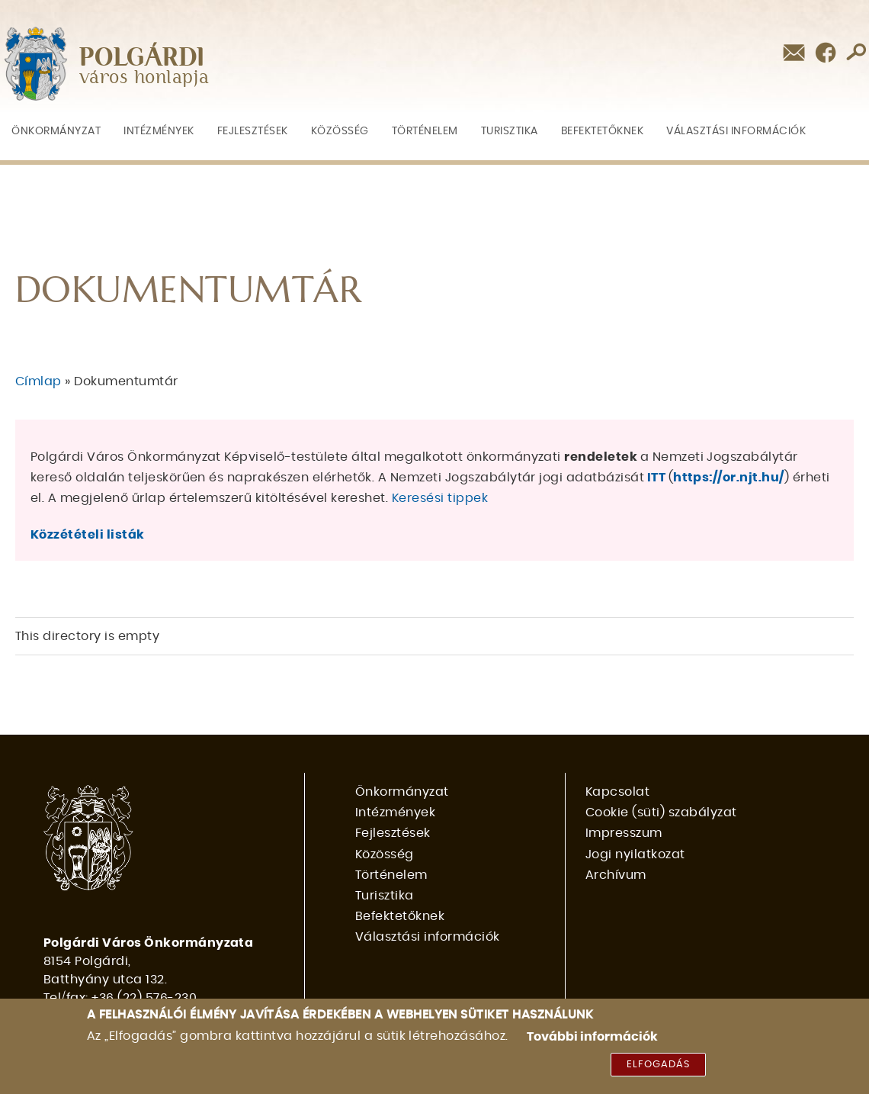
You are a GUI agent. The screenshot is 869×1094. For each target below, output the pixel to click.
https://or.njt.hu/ (728, 477)
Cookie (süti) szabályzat (661, 812)
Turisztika (509, 131)
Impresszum (623, 833)
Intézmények (158, 131)
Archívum (615, 875)
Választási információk (736, 131)
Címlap (38, 381)
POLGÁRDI (142, 58)
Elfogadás (658, 1065)
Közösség (340, 131)
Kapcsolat (617, 792)
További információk (592, 1037)
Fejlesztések (252, 131)
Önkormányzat (56, 131)
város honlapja (144, 78)
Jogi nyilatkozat (635, 854)
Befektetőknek (602, 131)
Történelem (425, 131)
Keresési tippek (440, 498)
